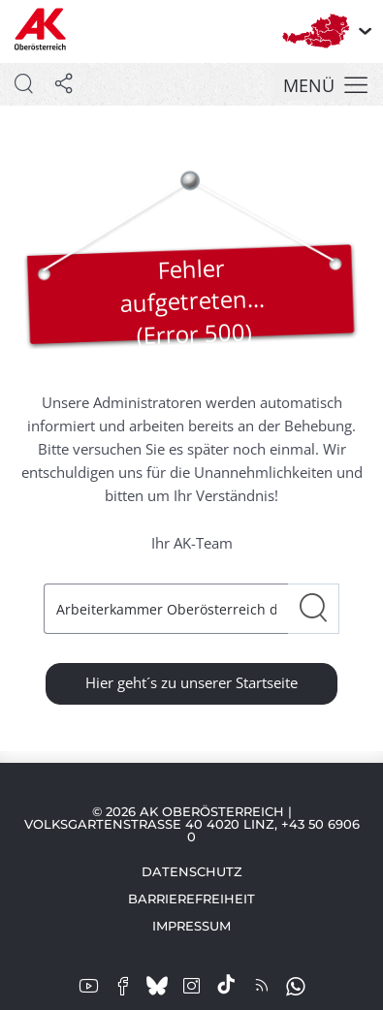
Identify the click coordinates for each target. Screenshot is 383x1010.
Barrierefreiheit (191, 898)
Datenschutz (192, 871)
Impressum (191, 925)
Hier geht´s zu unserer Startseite (191, 682)
